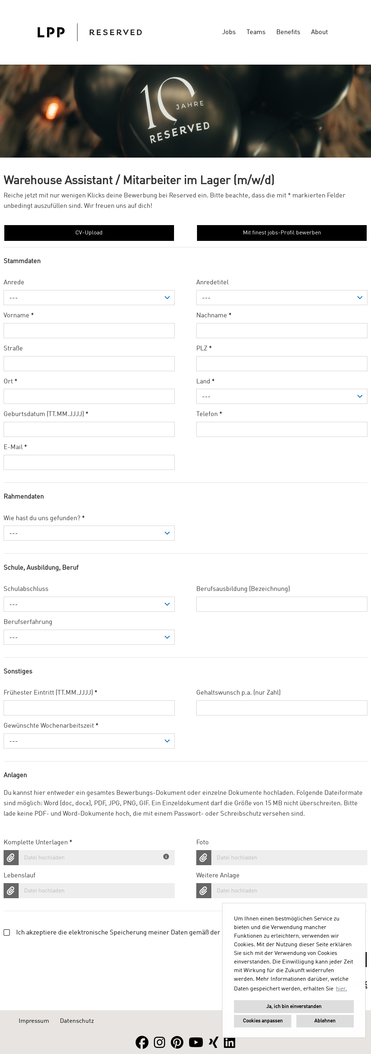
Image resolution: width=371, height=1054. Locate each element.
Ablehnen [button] (324, 1020)
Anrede (14, 282)
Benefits (288, 32)
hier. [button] (341, 989)
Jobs (229, 32)
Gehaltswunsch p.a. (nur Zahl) (238, 693)
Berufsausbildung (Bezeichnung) (243, 589)
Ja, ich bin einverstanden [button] (293, 1006)
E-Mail (15, 447)
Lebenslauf (20, 875)
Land (205, 381)
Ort (11, 381)
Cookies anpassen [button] (263, 1020)
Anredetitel (212, 282)
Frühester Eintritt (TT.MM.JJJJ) (51, 693)
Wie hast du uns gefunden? (44, 518)
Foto (202, 842)
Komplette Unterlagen (38, 842)
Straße (13, 348)
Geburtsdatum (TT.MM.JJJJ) (46, 414)
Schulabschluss (26, 589)
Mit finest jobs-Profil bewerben (282, 233)
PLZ (204, 348)
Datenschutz (77, 1021)
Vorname (19, 315)
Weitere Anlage (218, 875)
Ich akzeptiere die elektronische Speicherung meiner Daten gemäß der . (150, 932)
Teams (256, 32)
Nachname (214, 315)
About (319, 32)
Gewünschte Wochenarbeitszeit (51, 726)
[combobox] (89, 297)
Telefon (209, 414)
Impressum (34, 1021)
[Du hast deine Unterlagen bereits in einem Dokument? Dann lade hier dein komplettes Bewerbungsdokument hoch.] (167, 855)
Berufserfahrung (28, 622)
